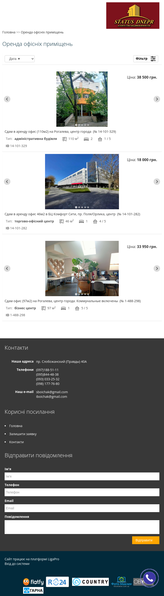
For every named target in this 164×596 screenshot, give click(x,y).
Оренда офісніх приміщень (42, 32)
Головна (8, 32)
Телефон (12, 485)
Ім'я (8, 469)
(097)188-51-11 (47, 370)
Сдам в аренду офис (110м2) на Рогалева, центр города (60, 131)
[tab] (76, 125)
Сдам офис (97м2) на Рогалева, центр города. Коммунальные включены (73, 301)
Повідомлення (17, 516)
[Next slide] (157, 99)
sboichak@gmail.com (52, 392)
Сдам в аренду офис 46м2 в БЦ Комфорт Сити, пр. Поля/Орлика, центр (72, 214)
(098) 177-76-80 (47, 383)
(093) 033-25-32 (47, 379)
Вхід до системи (17, 563)
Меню (9, 11)
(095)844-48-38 (47, 374)
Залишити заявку (22, 434)
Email (9, 501)
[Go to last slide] (7, 99)
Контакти (16, 442)
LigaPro (53, 559)
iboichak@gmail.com (51, 396)
